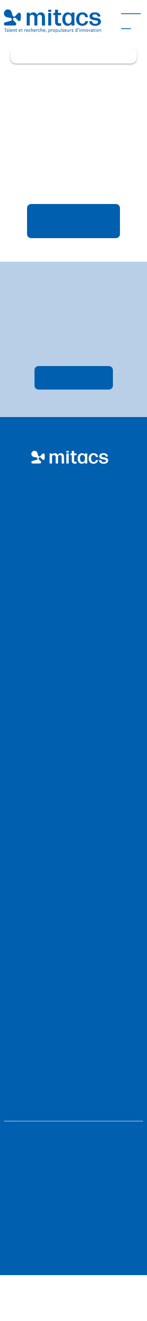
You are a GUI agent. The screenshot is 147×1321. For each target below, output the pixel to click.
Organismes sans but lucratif (69, 549)
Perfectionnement (70, 1018)
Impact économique (70, 730)
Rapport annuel (69, 850)
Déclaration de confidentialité (73, 1242)
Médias (69, 1003)
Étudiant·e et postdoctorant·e (70, 577)
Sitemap (73, 1166)
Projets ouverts (70, 716)
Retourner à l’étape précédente (73, 221)
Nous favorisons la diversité (73, 1217)
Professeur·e (69, 563)
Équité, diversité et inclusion (70, 865)
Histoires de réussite (69, 975)
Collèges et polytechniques (69, 592)
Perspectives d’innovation (69, 961)
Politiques (73, 1140)
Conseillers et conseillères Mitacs (69, 822)
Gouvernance (69, 893)
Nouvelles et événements (69, 989)
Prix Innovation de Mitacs (69, 688)
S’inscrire (73, 378)
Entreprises (69, 535)
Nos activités (70, 660)
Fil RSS (73, 1191)
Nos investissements (69, 674)
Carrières (69, 879)
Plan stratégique (69, 836)
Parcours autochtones (69, 702)
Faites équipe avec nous (69, 606)
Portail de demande (69, 947)
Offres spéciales (69, 745)
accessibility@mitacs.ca (104, 1096)
